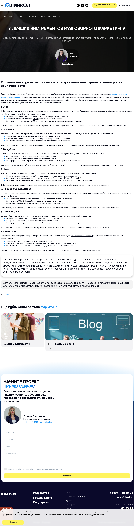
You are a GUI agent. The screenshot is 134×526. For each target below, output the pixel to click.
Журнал (69, 500)
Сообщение (11, 453)
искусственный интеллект (82, 236)
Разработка (41, 493)
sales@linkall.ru (46, 422)
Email (8, 446)
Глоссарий (70, 504)
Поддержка (41, 502)
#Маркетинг (11, 295)
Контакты (70, 508)
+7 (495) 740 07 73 (84, 5)
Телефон (10, 440)
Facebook (52, 153)
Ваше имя (10, 433)
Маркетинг (49, 307)
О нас (68, 492)
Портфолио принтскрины (76, 496)
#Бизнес (22, 295)
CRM (20, 201)
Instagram (74, 153)
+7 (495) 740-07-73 (30, 422)
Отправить (67, 476)
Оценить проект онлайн (121, 5)
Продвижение (42, 497)
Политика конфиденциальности (91, 515)
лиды (35, 119)
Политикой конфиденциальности (48, 469)
